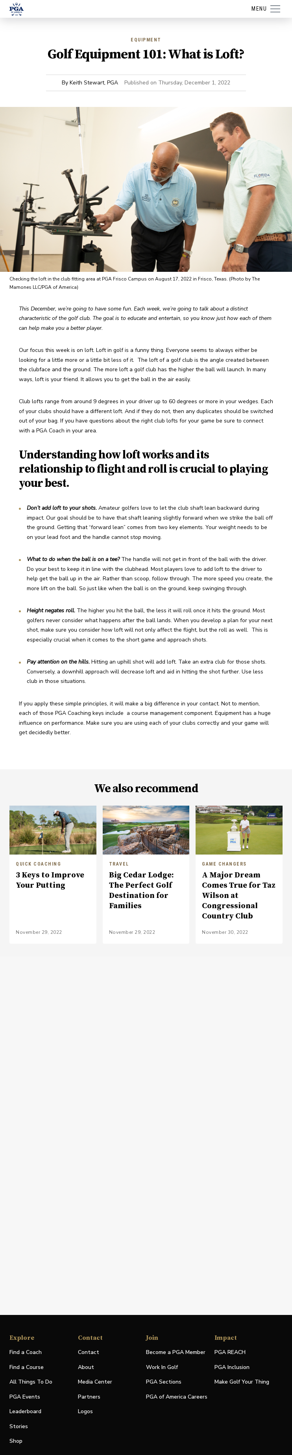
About (86, 1367)
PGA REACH (230, 1352)
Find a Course (26, 1367)
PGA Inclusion (231, 1367)
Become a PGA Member (175, 1352)
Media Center (95, 1382)
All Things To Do (30, 1382)
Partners (89, 1397)
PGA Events (24, 1397)
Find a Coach (25, 1352)
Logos (85, 1411)
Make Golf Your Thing (241, 1382)
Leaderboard (25, 1411)
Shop (15, 1441)
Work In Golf (162, 1367)
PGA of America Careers (176, 1397)
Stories (18, 1426)
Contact (88, 1352)
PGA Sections (163, 1382)
